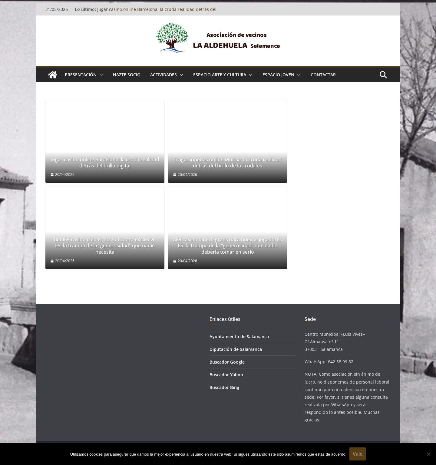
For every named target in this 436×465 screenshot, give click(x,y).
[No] (428, 454)
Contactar (323, 75)
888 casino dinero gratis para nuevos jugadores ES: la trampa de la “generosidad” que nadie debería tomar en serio (227, 245)
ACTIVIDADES (163, 75)
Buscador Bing (224, 387)
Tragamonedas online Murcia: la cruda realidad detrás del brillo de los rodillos (227, 163)
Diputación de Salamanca (236, 349)
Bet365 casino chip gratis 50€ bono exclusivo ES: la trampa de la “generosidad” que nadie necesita (105, 245)
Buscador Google (227, 362)
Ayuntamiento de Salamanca (239, 336)
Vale (357, 453)
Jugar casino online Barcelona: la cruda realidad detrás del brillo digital (105, 163)
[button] (100, 75)
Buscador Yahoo (226, 375)
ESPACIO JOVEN (278, 75)
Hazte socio (126, 75)
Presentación (81, 75)
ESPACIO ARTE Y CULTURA (219, 75)
